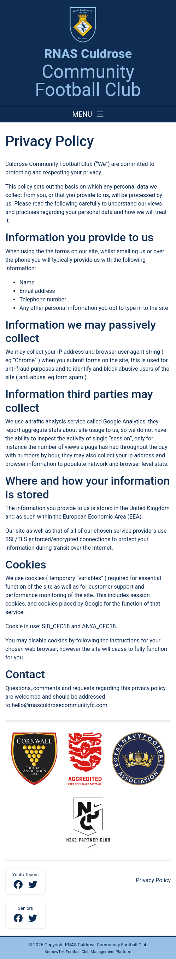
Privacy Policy (153, 880)
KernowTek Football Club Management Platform (88, 951)
